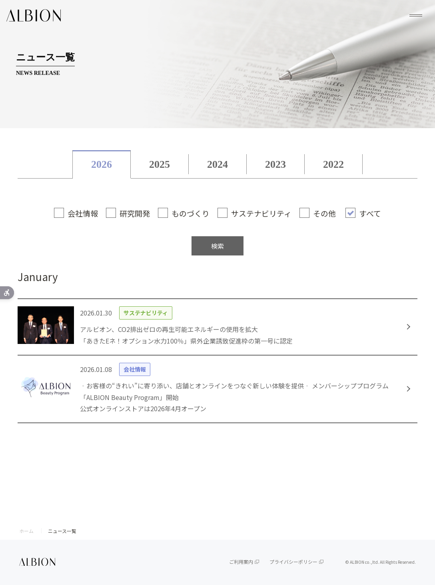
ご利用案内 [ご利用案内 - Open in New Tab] (241, 561)
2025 (159, 164)
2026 (101, 164)
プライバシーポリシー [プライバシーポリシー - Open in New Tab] (293, 561)
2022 (333, 164)
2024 (217, 164)
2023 (275, 164)
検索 (217, 246)
